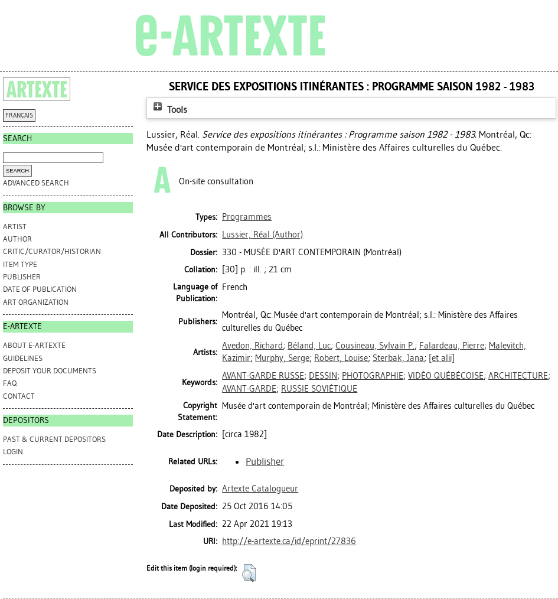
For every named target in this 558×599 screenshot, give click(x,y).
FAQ (10, 383)
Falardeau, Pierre (451, 345)
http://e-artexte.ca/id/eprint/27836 (289, 541)
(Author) (262, 234)
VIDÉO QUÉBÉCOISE (446, 375)
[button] (249, 573)
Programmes (247, 216)
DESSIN (323, 375)
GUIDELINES (23, 358)
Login (13, 451)
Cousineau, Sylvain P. (375, 345)
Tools (169, 109)
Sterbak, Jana (398, 358)
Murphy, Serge (282, 358)
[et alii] (442, 358)
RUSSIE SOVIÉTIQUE (319, 388)
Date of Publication (40, 289)
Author (17, 239)
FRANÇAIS (19, 115)
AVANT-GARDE (249, 388)
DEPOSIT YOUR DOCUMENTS (49, 370)
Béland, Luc (309, 345)
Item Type (20, 264)
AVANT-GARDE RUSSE (263, 375)
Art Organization (35, 302)
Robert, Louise (341, 358)
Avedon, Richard (252, 345)
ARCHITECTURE (518, 375)
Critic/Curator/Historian (52, 251)
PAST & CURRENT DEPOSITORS (54, 439)
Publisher (22, 276)
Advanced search (36, 182)
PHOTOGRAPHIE (372, 375)
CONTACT (19, 396)
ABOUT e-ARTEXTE (34, 345)
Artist (15, 226)
